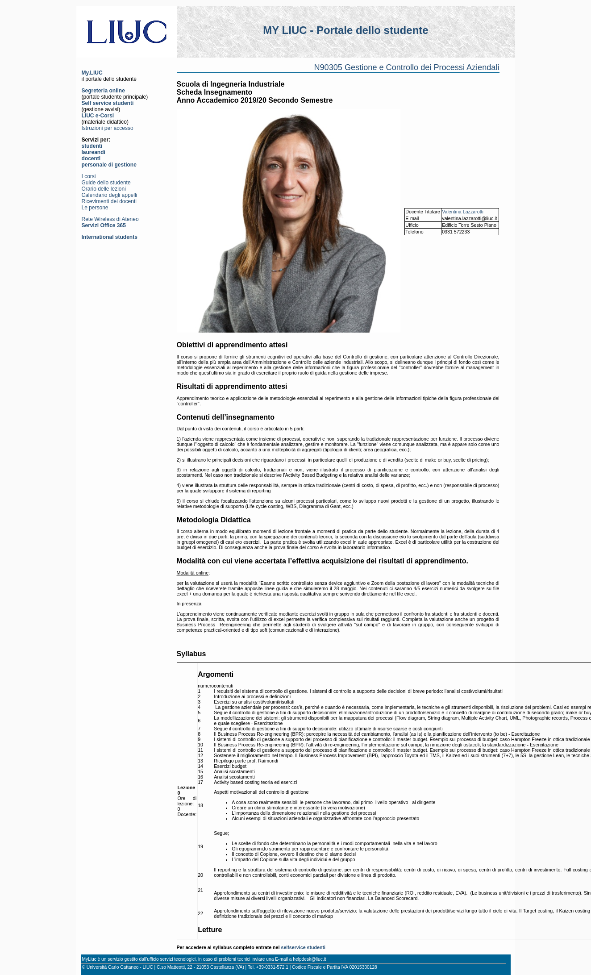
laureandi (93, 152)
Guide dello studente (106, 182)
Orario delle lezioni (104, 189)
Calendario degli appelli (109, 195)
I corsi (89, 176)
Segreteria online (103, 91)
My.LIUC (92, 73)
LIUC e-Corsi (98, 115)
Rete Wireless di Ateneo (110, 219)
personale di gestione (109, 165)
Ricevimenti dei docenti (109, 201)
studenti (92, 146)
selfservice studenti (303, 947)
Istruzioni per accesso (107, 128)
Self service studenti (108, 103)
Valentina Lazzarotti (462, 211)
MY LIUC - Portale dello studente (345, 30)
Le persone (95, 207)
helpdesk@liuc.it (309, 959)
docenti (91, 158)
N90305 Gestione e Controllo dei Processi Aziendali (406, 67)
